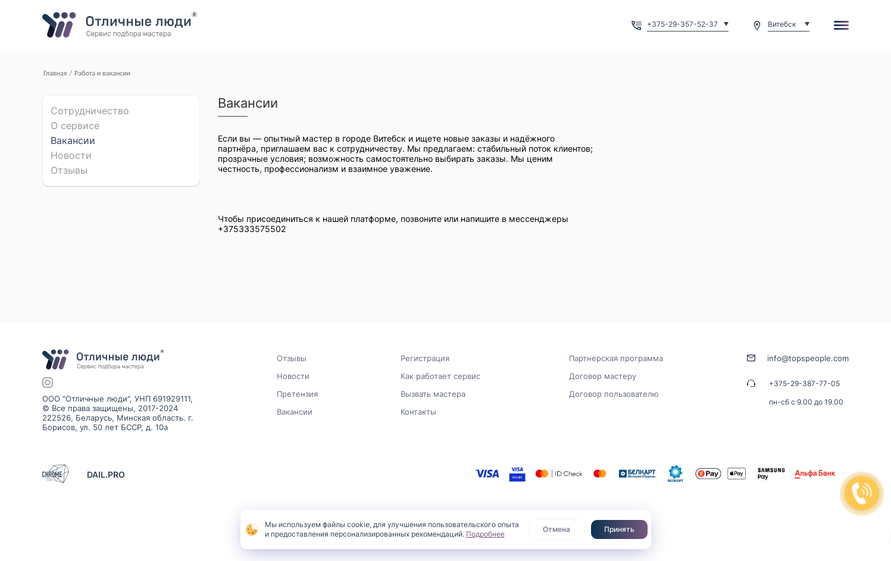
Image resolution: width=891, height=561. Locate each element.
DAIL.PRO (106, 474)
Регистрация (425, 358)
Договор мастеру (602, 376)
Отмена (556, 529)
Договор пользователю (614, 394)
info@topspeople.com (808, 358)
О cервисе (75, 125)
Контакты (418, 411)
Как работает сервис (440, 376)
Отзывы (69, 170)
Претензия (297, 394)
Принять (619, 529)
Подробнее (485, 533)
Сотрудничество (90, 111)
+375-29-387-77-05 (804, 383)
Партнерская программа (616, 358)
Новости (71, 155)
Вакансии (73, 140)
